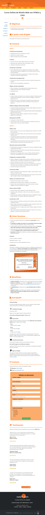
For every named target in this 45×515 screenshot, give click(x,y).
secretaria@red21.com (19, 370)
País (13, 386)
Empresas (29, 506)
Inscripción (5, 30)
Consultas (14, 410)
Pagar (29, 315)
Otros (14, 415)
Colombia (16, 506)
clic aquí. (15, 356)
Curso (13, 394)
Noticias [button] (32, 7)
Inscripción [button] (14, 7)
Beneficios (5, 28)
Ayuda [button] (20, 7)
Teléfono (14, 390)
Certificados (15, 413)
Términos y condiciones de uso (28, 512)
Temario (6, 22)
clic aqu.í (16, 347)
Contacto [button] (25, 7)
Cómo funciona (6, 25)
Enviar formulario (26, 418)
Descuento (15, 414)
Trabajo (35, 512)
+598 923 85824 (19, 368)
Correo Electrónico (16, 381)
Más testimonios (26, 487)
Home (3, 7)
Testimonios (5, 35)
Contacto (6, 33)
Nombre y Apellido (16, 377)
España (20, 506)
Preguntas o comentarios (17, 399)
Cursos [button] (7, 7)
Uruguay (24, 506)
